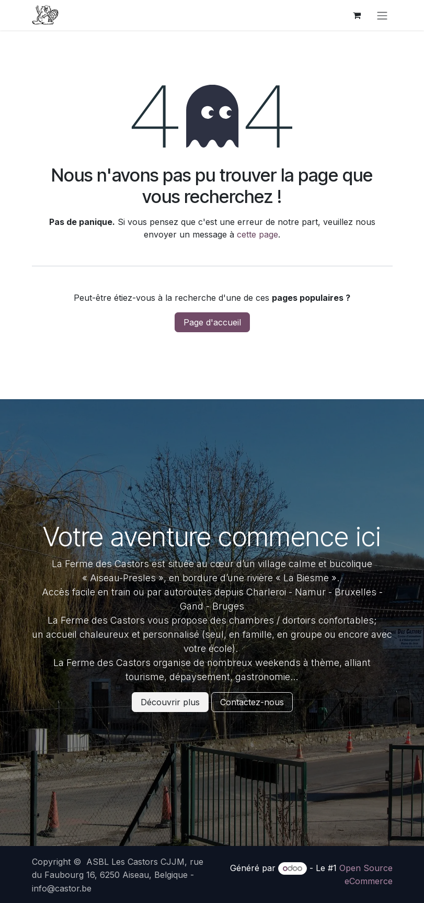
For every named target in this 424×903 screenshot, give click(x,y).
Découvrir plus (170, 702)
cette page (257, 234)
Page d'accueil (212, 322)
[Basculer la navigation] (382, 15)
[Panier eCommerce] (357, 15)
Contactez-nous (252, 702)
